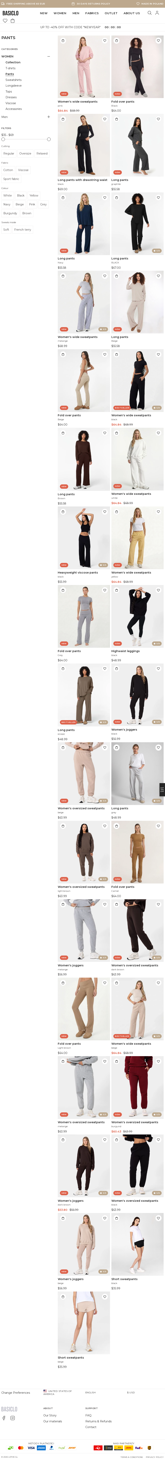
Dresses (11, 97)
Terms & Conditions (132, 1457)
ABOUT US (132, 13)
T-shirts (10, 68)
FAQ (88, 1415)
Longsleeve (14, 85)
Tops (9, 91)
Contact (90, 1427)
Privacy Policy (155, 1457)
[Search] (149, 13)
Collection (13, 62)
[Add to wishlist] (105, 40)
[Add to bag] (63, 40)
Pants (10, 74)
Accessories (14, 109)
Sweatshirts (13, 80)
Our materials (52, 1421)
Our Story (50, 1415)
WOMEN (60, 13)
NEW (44, 13)
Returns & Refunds (98, 1421)
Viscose (11, 103)
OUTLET (111, 13)
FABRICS (92, 13)
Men (76, 13)
